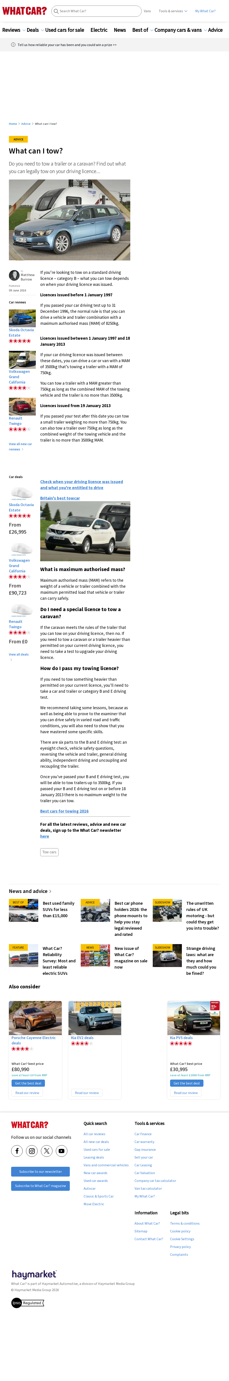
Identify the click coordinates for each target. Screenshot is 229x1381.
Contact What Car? (149, 1239)
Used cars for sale (67, 30)
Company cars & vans (181, 30)
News (122, 30)
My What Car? (205, 11)
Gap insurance (145, 1149)
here (44, 836)
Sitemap (141, 1231)
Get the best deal (28, 1083)
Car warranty (144, 1142)
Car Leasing (143, 1165)
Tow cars (49, 852)
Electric (101, 30)
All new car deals (96, 1142)
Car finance (143, 1134)
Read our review (27, 1092)
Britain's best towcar (60, 498)
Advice (218, 30)
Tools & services (171, 11)
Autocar (90, 1188)
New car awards (95, 1173)
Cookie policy (180, 1231)
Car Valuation (145, 1173)
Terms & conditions (185, 1223)
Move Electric (94, 1204)
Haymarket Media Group (116, 1283)
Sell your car (144, 1157)
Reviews (14, 30)
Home (13, 124)
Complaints (179, 1254)
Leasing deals (94, 1157)
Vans (147, 11)
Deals (35, 30)
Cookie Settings (182, 1239)
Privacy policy (180, 1247)
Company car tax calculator (155, 1181)
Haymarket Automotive (60, 1283)
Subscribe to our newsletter (40, 1171)
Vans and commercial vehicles (106, 1165)
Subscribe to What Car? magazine (40, 1185)
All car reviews (94, 1134)
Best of (142, 30)
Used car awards (96, 1181)
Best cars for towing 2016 (64, 811)
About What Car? (147, 1223)
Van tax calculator (148, 1188)
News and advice (30, 891)
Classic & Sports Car (99, 1196)
